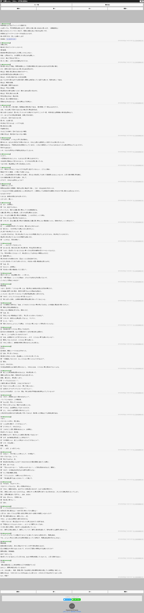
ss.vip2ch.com (11, 39)
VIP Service (75, 610)
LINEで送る (77, 599)
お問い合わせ (66, 611)
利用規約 (78, 611)
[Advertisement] (71, 16)
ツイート (68, 599)
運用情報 (73, 611)
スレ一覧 (36, 4)
